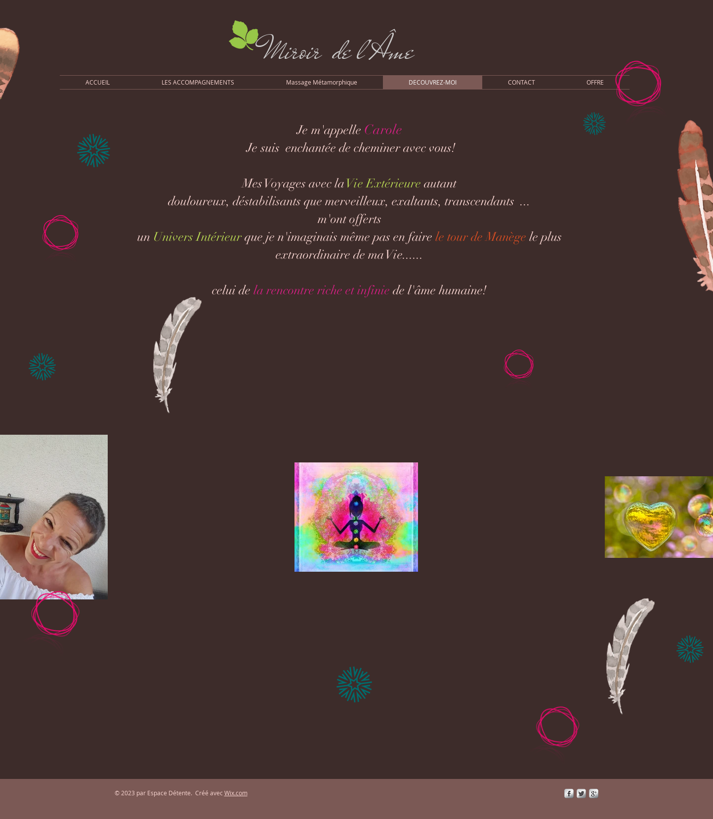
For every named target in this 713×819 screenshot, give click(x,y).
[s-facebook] (569, 793)
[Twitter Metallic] (581, 793)
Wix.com (236, 793)
